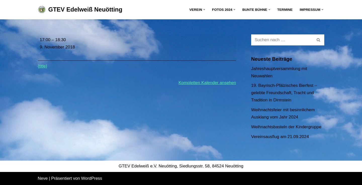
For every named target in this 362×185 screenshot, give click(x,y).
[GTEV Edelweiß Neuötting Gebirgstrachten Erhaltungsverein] (80, 10)
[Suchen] (282, 39)
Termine (285, 10)
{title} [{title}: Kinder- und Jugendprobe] (42, 66)
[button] (204, 10)
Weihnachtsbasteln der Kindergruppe (286, 127)
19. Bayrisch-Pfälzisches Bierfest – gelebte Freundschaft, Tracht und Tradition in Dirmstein (284, 92)
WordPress (91, 178)
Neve (43, 178)
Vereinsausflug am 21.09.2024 (280, 136)
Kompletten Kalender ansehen (207, 82)
